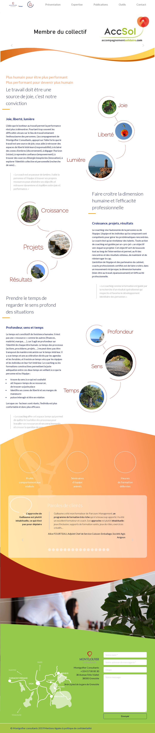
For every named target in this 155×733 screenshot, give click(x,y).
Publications (101, 4)
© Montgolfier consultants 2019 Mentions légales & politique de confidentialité (51, 728)
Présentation (53, 4)
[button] (11, 45)
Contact (141, 4)
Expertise (77, 4)
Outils (122, 4)
